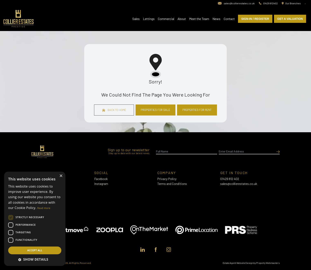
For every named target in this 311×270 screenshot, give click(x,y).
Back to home (114, 110)
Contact (229, 19)
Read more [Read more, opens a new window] (43, 208)
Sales (136, 19)
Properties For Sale (155, 109)
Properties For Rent (197, 109)
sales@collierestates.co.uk (238, 184)
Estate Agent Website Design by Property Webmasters (251, 262)
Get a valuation (290, 18)
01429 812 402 (229, 179)
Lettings (149, 19)
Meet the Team (199, 19)
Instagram (101, 184)
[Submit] (277, 151)
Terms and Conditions (172, 184)
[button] (34, 259)
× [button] (60, 176)
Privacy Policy (166, 179)
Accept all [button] (34, 250)
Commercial (166, 19)
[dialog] (34, 219)
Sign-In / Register (255, 18)
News (216, 19)
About (181, 19)
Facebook (101, 179)
